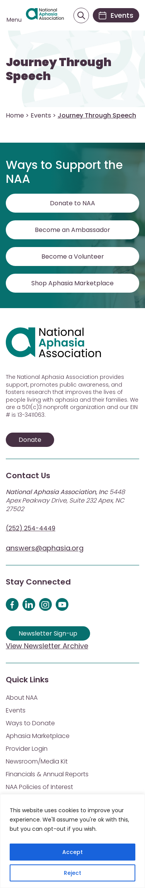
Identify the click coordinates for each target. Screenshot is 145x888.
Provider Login (27, 748)
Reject (72, 873)
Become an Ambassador (72, 229)
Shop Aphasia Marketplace (72, 283)
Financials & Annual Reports (47, 774)
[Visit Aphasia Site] (45, 15)
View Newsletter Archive (47, 646)
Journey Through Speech (58, 69)
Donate (30, 439)
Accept (72, 852)
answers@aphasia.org (45, 548)
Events (41, 115)
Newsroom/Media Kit (37, 761)
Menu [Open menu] (14, 20)
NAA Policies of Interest (39, 786)
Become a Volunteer (72, 256)
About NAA (22, 697)
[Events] (116, 15)
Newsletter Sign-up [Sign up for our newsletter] (48, 633)
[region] (72, 841)
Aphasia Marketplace (38, 735)
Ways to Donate (30, 723)
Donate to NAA (72, 203)
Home (15, 115)
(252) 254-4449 (30, 528)
